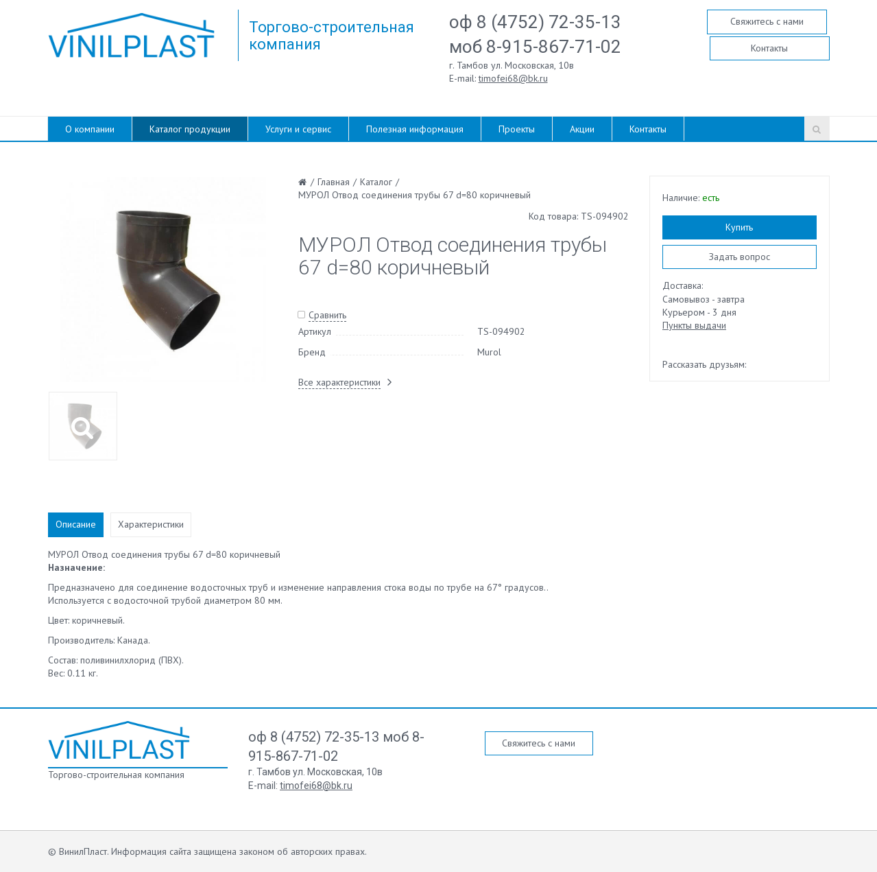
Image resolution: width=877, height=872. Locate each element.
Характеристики (151, 524)
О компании (90, 129)
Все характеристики (339, 382)
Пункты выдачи (694, 325)
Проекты (516, 129)
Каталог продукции (189, 129)
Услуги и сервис (298, 129)
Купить (739, 227)
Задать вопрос (739, 256)
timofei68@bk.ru (513, 78)
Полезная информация (415, 129)
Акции (582, 129)
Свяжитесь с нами (767, 21)
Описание (76, 524)
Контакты (769, 48)
